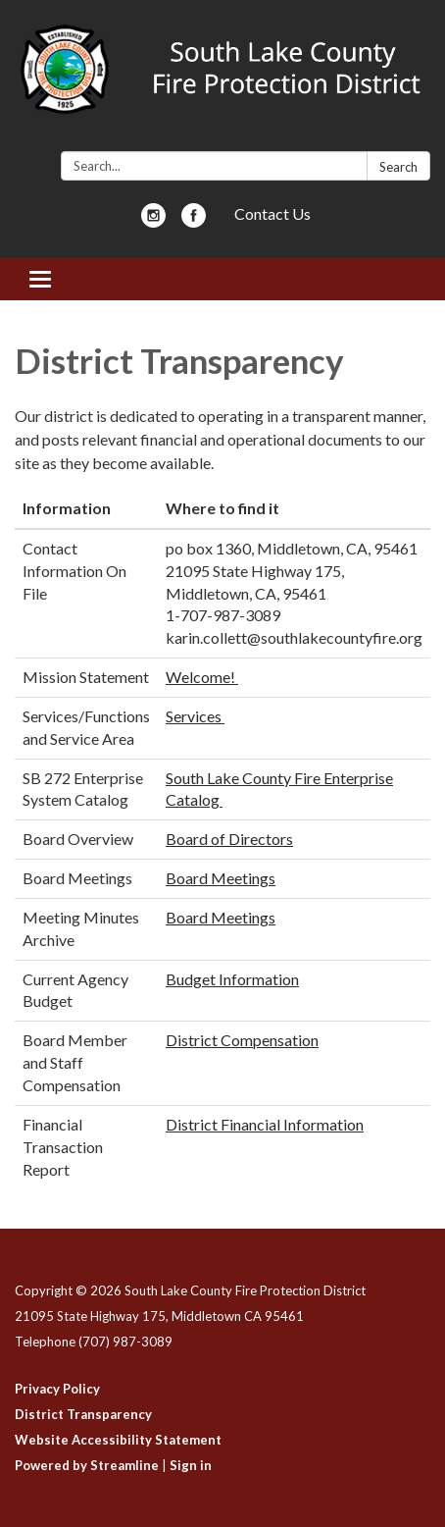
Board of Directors (229, 838)
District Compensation (242, 1039)
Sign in (191, 1465)
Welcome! (202, 676)
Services (195, 716)
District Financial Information (265, 1124)
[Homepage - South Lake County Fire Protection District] (222, 79)
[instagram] (153, 221)
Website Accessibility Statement (118, 1440)
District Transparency (83, 1414)
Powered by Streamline (87, 1465)
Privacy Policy (57, 1388)
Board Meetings (220, 878)
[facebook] (193, 221)
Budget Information (232, 979)
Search (398, 167)
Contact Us (272, 213)
